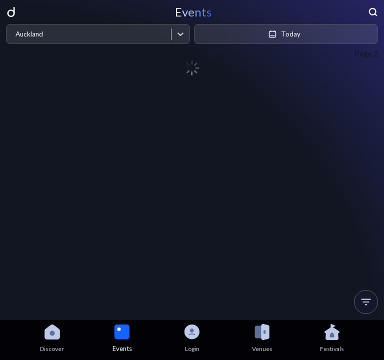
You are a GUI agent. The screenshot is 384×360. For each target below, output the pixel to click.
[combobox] (15, 34)
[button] (366, 302)
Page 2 (366, 53)
